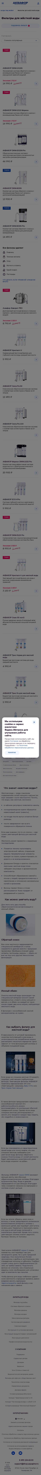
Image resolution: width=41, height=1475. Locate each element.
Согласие (14, 741)
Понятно (12, 752)
